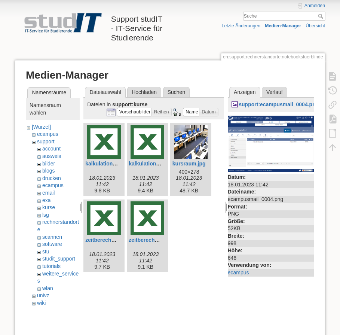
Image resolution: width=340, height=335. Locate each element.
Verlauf (274, 92)
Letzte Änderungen (241, 25)
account (51, 149)
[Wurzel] (41, 127)
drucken (51, 178)
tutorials (51, 266)
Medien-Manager (283, 25)
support (46, 141)
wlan (47, 288)
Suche (321, 16)
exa (46, 200)
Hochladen (144, 92)
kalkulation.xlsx (148, 164)
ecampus (47, 134)
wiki (41, 303)
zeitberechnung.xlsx (154, 240)
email (48, 193)
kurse (48, 207)
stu (45, 252)
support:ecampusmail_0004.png (279, 104)
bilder (48, 164)
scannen (52, 237)
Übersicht (315, 25)
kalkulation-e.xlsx (107, 164)
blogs (48, 171)
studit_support (58, 259)
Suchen (176, 92)
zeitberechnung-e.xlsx (112, 240)
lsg (45, 215)
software (52, 244)
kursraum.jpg (189, 164)
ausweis (51, 156)
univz (43, 295)
